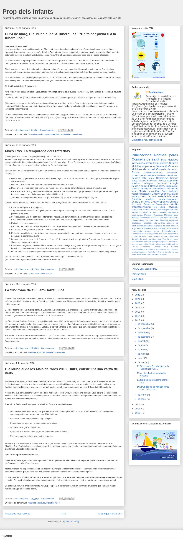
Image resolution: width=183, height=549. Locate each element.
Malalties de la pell (143, 169)
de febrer (142, 395)
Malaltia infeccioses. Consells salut (150, 247)
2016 (138, 320)
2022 (138, 294)
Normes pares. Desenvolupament (158, 210)
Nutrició (173, 163)
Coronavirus (137, 210)
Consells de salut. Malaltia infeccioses (158, 196)
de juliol (142, 345)
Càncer (135, 220)
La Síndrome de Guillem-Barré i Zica (34, 290)
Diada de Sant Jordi (149, 220)
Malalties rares (53, 503)
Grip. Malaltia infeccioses (154, 244)
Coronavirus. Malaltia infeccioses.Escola (160, 228)
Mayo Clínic (137, 279)
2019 (138, 307)
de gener (142, 399)
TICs (144, 234)
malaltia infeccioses (141, 218)
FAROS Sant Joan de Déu (144, 269)
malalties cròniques (159, 254)
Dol (155, 207)
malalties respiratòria (168, 234)
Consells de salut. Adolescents (165, 236)
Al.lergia (174, 183)
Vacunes (173, 166)
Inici (64, 513)
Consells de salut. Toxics (142, 236)
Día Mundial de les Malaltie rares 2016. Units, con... (153, 388)
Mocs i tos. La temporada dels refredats (37, 151)
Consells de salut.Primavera (164, 218)
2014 (138, 408)
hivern (30, 273)
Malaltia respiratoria (53, 134)
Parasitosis (147, 223)
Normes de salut (164, 252)
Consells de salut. (167, 169)
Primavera (136, 234)
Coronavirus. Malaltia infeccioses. (147, 215)
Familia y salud (139, 274)
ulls (155, 223)
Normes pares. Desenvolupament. (161, 231)
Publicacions (141, 155)
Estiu (163, 159)
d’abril (141, 358)
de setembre (144, 337)
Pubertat (140, 254)
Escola (136, 172)
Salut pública (160, 163)
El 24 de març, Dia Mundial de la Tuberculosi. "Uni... (153, 367)
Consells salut (139, 178)
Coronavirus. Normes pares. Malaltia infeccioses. (155, 179)
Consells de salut (35, 134)
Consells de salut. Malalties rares (146, 239)
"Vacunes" (162, 183)
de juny (141, 349)
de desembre (144, 324)
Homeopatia (137, 231)
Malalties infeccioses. (167, 175)
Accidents (151, 175)
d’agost (141, 341)
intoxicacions (152, 234)
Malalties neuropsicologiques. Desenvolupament (155, 192)
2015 (138, 404)
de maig (142, 354)
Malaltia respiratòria (168, 180)
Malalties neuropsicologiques (162, 199)
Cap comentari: (47, 130)
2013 (138, 413)
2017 (138, 316)
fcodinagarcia (156, 92)
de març (142, 362)
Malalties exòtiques (36, 352)
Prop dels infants (28, 11)
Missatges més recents (17, 513)
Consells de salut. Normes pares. (148, 186)
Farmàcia (136, 199)
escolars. (147, 254)
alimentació (172, 172)
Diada (164, 191)
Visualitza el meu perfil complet (147, 140)
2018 (138, 312)
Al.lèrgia (161, 223)
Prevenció (161, 166)
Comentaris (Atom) (70, 521)
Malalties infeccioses (73, 134)
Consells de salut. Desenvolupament (150, 202)
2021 (138, 299)
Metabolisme (152, 252)
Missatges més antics (110, 513)
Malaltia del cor (171, 244)
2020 (138, 303)
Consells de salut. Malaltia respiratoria (159, 212)
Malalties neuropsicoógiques (159, 249)
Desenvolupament (153, 172)
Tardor (151, 178)
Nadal (162, 207)
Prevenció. (173, 207)
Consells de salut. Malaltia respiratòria (155, 190)
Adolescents (159, 188)
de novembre (144, 328)
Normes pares (166, 155)
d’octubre (142, 332)
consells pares (139, 175)
